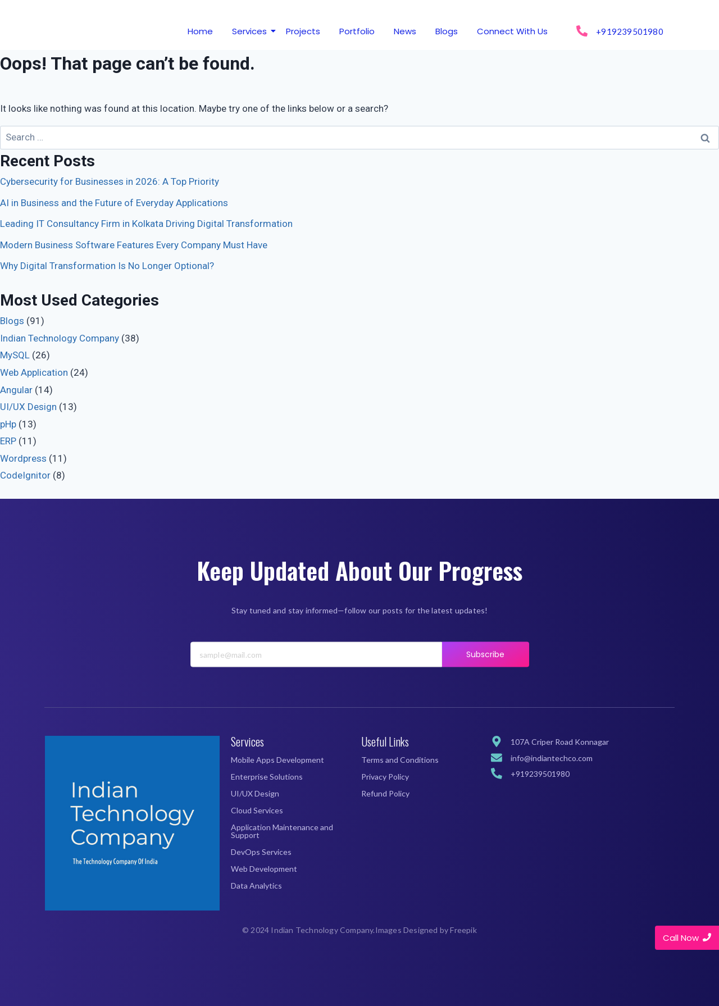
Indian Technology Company (59, 338)
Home (200, 31)
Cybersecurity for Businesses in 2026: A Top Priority (109, 181)
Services (251, 31)
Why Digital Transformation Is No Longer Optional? (107, 265)
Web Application (34, 372)
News (405, 31)
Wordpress (23, 458)
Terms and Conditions (400, 759)
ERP (8, 441)
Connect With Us (512, 31)
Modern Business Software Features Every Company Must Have (133, 245)
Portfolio (357, 31)
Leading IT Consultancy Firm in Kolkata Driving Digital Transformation (146, 223)
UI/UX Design (28, 406)
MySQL (15, 355)
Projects (303, 31)
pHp (8, 424)
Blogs (446, 31)
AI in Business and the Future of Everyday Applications (114, 202)
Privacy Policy (385, 776)
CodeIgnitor (25, 475)
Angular (16, 389)
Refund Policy (385, 793)
